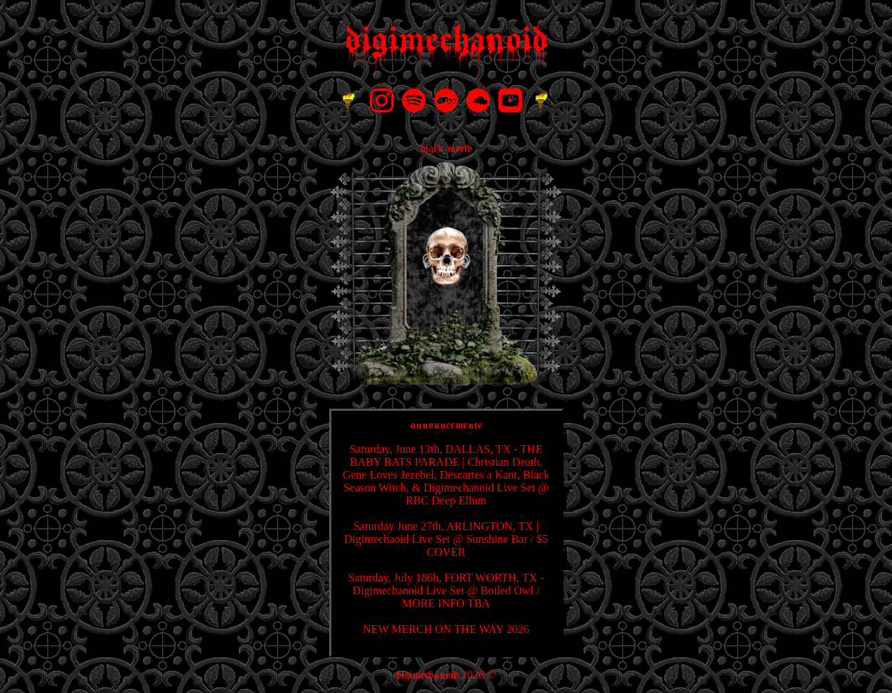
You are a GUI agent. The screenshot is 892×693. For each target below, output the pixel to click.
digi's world (446, 149)
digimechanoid (427, 675)
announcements (446, 425)
